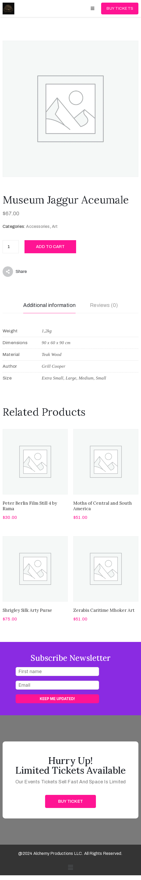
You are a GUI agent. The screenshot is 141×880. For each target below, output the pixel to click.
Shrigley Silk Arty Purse (27, 610)
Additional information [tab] (49, 305)
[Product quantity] (11, 246)
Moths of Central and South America (102, 506)
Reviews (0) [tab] (104, 305)
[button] (70, 868)
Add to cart (50, 246)
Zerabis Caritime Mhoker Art (103, 610)
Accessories (38, 226)
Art (55, 226)
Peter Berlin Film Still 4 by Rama (30, 506)
